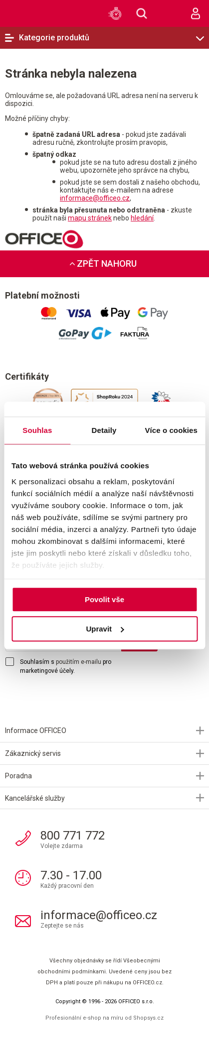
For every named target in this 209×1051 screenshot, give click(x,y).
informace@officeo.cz (95, 198)
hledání (142, 218)
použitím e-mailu (78, 661)
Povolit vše (104, 599)
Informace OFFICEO (35, 731)
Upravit (105, 629)
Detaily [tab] (104, 430)
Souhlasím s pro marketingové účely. (65, 666)
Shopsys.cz (148, 1018)
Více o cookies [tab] (171, 430)
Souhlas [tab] (37, 430)
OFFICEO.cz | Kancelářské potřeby (22, 12)
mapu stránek (90, 218)
